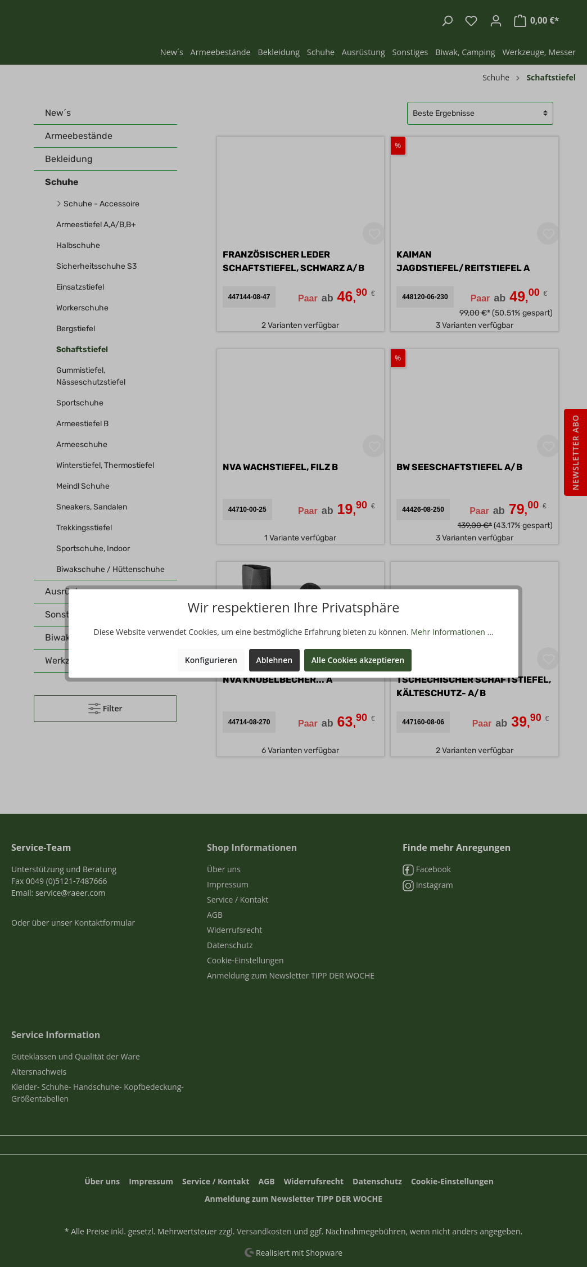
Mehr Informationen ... (451, 631)
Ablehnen (274, 660)
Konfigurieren (211, 660)
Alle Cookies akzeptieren (357, 660)
